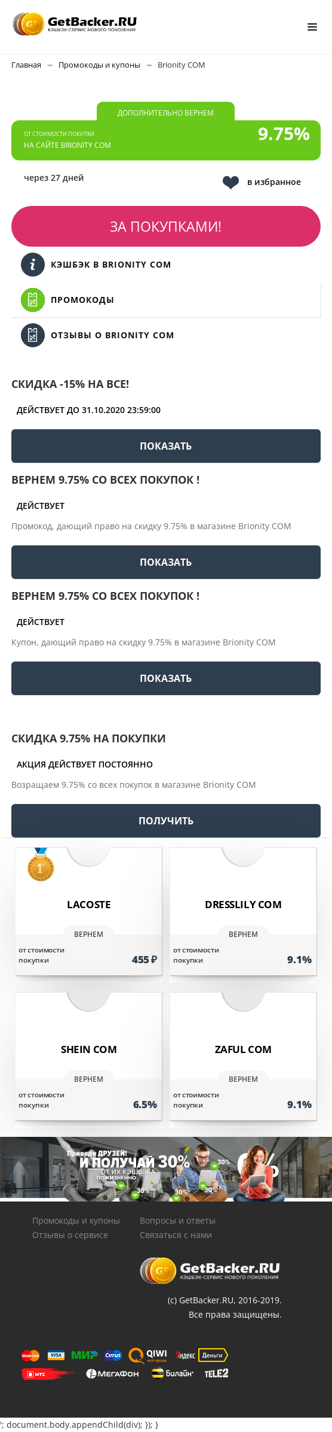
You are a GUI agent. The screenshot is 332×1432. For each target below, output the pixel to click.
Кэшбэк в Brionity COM (96, 265)
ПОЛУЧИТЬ (166, 820)
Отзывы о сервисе (70, 1234)
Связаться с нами (176, 1234)
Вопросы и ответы (178, 1220)
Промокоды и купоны (76, 1220)
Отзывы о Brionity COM (97, 335)
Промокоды (68, 300)
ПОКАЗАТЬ (166, 446)
